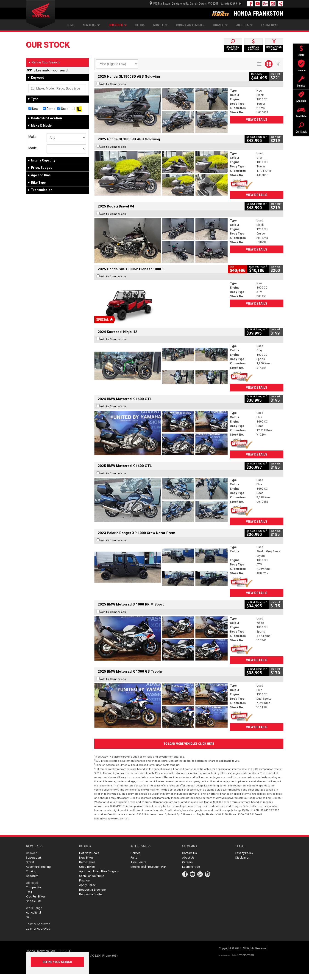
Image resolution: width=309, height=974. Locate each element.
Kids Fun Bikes (36, 896)
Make (32, 137)
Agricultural (33, 912)
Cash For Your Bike (91, 876)
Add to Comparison (113, 84)
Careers (187, 862)
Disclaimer (242, 857)
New (33, 109)
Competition (34, 887)
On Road (31, 853)
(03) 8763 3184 (232, 3)
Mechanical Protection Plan (149, 867)
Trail (29, 892)
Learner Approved (38, 924)
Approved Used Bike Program (99, 871)
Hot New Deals (89, 853)
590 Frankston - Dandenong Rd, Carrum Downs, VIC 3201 (184, 3)
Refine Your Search (44, 62)
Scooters (32, 876)
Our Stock (118, 25)
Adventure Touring (38, 867)
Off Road (32, 883)
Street (30, 862)
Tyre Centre (138, 862)
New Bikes (91, 25)
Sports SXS (33, 901)
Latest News (269, 25)
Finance (220, 25)
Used (62, 109)
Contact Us (189, 853)
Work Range (34, 908)
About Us (244, 25)
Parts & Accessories (190, 25)
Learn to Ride (191, 867)
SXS (28, 917)
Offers (140, 25)
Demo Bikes (87, 862)
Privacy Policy (244, 853)
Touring (31, 871)
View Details (256, 119)
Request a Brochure (92, 890)
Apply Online (87, 885)
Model (32, 148)
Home (70, 25)
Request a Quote (90, 894)
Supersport (33, 857)
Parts (134, 857)
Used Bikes (87, 867)
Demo (49, 109)
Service (160, 25)
